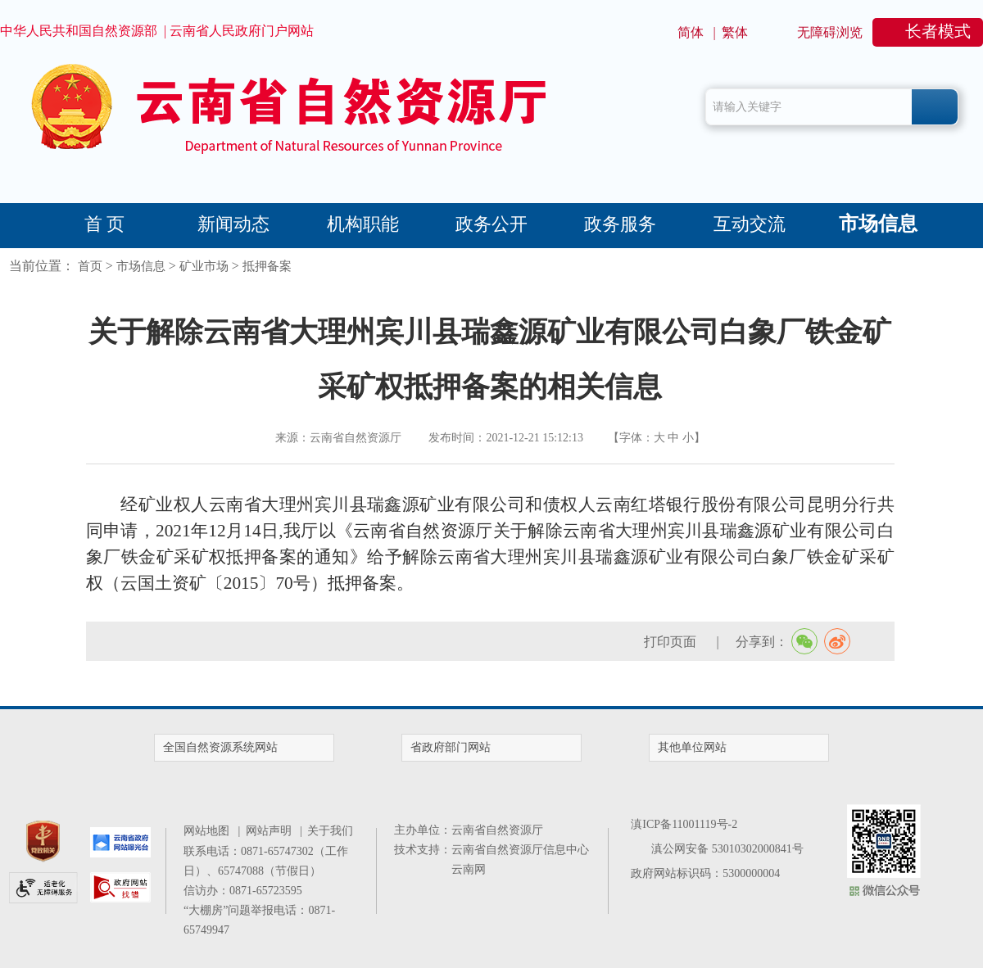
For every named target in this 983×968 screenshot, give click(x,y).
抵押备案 (267, 266)
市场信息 (878, 223)
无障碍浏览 (830, 32)
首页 (90, 266)
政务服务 (620, 224)
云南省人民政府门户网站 (242, 31)
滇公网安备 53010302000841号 (727, 849)
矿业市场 (204, 266)
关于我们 (330, 831)
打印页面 (672, 642)
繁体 (735, 32)
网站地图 (209, 831)
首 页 (104, 224)
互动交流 (749, 224)
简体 (690, 32)
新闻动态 (233, 224)
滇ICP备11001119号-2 (684, 824)
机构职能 (363, 224)
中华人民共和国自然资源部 (78, 31)
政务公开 (491, 224)
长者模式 (938, 31)
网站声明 (271, 831)
